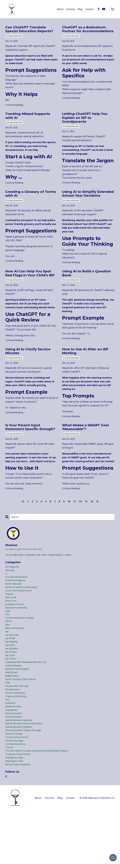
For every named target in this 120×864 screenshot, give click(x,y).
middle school (13, 719)
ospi (8, 726)
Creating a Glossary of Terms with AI (28, 203)
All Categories (13, 597)
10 (69, 531)
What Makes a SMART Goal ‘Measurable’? (84, 451)
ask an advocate (14, 616)
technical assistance (17, 794)
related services (14, 753)
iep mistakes (12, 688)
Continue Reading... (14, 111)
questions (11, 749)
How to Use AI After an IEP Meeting (85, 374)
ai (6, 605)
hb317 (9, 658)
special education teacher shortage (25, 779)
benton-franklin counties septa (23, 620)
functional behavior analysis (21, 654)
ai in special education (14, 42)
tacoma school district (18, 787)
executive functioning (17, 643)
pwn (7, 745)
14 (92, 531)
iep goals (10, 684)
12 (81, 531)
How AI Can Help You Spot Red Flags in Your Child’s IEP (28, 292)
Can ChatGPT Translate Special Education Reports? (29, 32)
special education (15, 764)
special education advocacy (21, 768)
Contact (89, 9)
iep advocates (13, 673)
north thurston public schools (23, 722)
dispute (9, 627)
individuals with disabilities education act (29, 703)
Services (69, 9)
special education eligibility (21, 775)
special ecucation (15, 760)
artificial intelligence (17, 612)
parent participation (17, 737)
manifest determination (19, 711)
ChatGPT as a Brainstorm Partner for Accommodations (87, 32)
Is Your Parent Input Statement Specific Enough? (25, 454)
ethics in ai (11, 631)
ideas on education (16, 665)
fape (8, 646)
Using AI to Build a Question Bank (81, 289)
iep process (11, 692)
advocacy (10, 601)
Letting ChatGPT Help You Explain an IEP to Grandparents (84, 125)
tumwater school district (20, 806)
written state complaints (20, 817)
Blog (79, 9)
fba (7, 650)
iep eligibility (12, 681)
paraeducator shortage (18, 730)
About (58, 9)
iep (7, 669)
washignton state (15, 810)
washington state (15, 813)
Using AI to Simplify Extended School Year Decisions (84, 206)
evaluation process (16, 639)
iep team (10, 696)
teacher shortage (15, 791)
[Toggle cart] (112, 9)
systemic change (15, 783)
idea (7, 662)
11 (75, 531)
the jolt (9, 798)
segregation (12, 756)
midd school (12, 715)
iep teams (11, 700)
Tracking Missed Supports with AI (22, 123)
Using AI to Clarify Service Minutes (23, 374)
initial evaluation (14, 707)
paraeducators (13, 734)
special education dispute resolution (26, 772)
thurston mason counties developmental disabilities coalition (41, 802)
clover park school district (20, 624)
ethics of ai (11, 635)
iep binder (11, 677)
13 (86, 531)
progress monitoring (17, 741)
